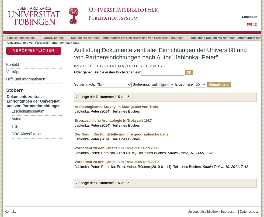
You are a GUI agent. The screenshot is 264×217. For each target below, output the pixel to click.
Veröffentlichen (33, 50)
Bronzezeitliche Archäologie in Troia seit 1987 (113, 120)
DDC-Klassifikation (27, 134)
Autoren (18, 119)
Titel (15, 126)
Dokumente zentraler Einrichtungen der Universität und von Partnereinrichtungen (127, 37)
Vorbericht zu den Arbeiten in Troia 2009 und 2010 (117, 162)
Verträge (13, 72)
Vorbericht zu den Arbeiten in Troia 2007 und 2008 (117, 148)
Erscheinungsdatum (28, 111)
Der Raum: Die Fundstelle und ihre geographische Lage (121, 134)
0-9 (76, 66)
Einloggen (250, 16)
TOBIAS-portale (53, 37)
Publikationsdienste (21, 37)
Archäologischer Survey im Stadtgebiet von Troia (116, 107)
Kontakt (12, 64)
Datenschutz (249, 211)
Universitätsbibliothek (203, 211)
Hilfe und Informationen (25, 79)
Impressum (229, 211)
